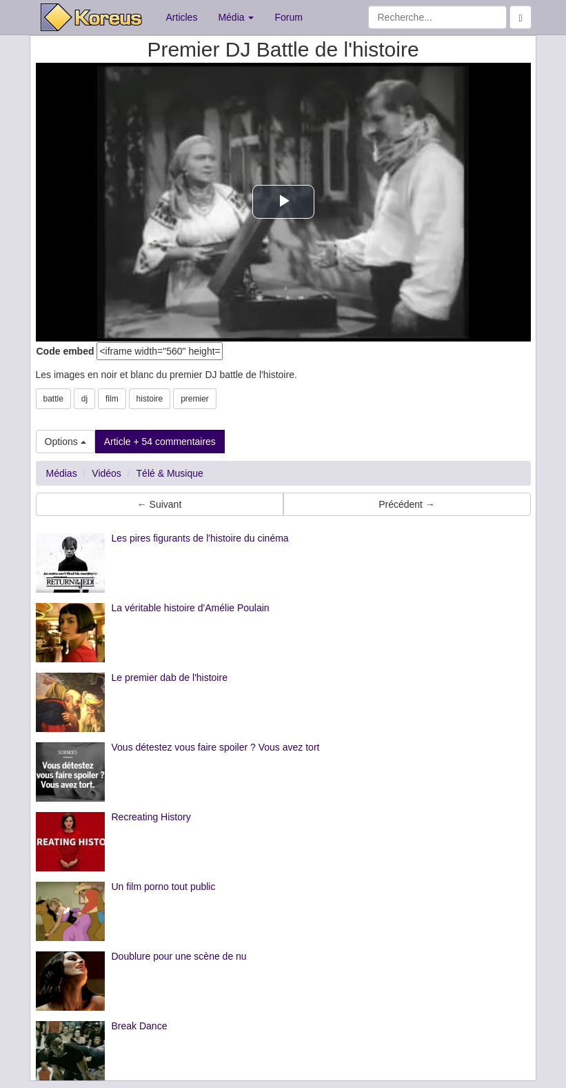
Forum (288, 17)
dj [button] (84, 399)
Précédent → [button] (406, 504)
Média (236, 17)
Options (65, 441)
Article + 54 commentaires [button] (160, 441)
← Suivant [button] (159, 504)
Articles (182, 17)
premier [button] (195, 399)
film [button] (112, 399)
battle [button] (53, 399)
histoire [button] (150, 399)
